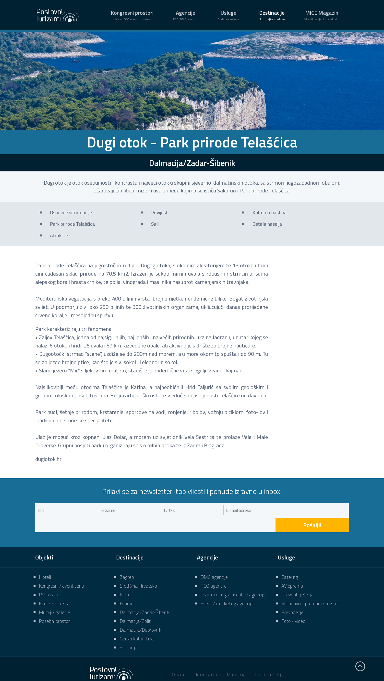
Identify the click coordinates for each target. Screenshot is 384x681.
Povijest (159, 212)
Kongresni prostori (132, 15)
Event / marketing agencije (227, 588)
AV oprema (292, 571)
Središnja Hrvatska (138, 571)
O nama (179, 660)
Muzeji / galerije (54, 597)
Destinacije (272, 15)
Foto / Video (293, 606)
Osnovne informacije (71, 212)
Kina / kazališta (54, 588)
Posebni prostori (55, 606)
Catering (289, 562)
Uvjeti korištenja (269, 660)
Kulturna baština (269, 212)
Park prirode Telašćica (72, 224)
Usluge (228, 15)
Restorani (48, 580)
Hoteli (45, 562)
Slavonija (129, 632)
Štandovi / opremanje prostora (311, 588)
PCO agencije (214, 571)
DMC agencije (214, 562)
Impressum (206, 660)
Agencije (185, 15)
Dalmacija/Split (135, 606)
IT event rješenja (297, 580)
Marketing (236, 660)
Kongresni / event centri (62, 571)
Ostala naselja (267, 224)
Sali (155, 224)
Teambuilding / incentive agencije (233, 580)
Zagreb (127, 562)
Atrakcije (59, 235)
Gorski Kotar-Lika (137, 624)
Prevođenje (292, 597)
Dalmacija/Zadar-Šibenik (144, 597)
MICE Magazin (321, 15)
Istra (124, 580)
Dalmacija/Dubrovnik (140, 615)
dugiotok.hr (48, 459)
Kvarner (127, 588)
